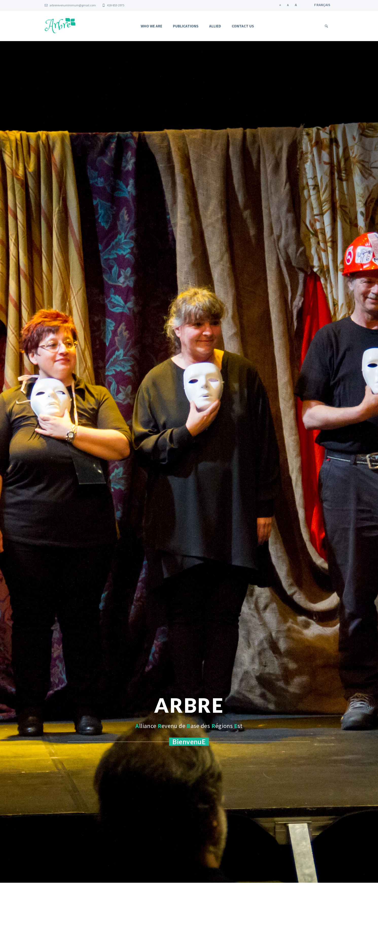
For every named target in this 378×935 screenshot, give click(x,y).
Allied (215, 26)
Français (322, 5)
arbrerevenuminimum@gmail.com (70, 5)
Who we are (151, 26)
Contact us (243, 26)
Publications (186, 26)
